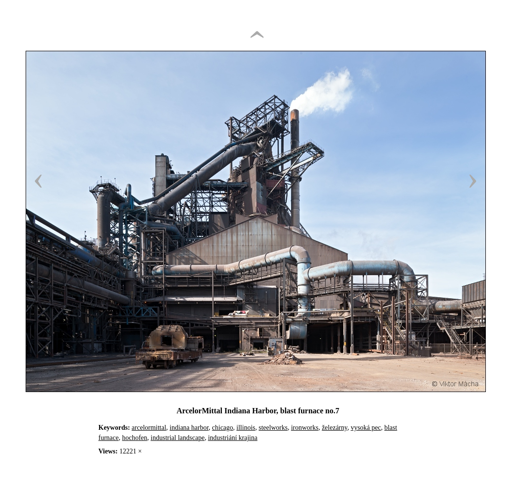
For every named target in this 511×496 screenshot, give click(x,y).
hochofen (134, 437)
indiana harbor (189, 427)
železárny (335, 427)
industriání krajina (232, 437)
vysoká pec (365, 427)
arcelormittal (148, 427)
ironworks (305, 427)
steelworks (273, 427)
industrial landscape (178, 437)
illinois (245, 427)
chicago (223, 427)
